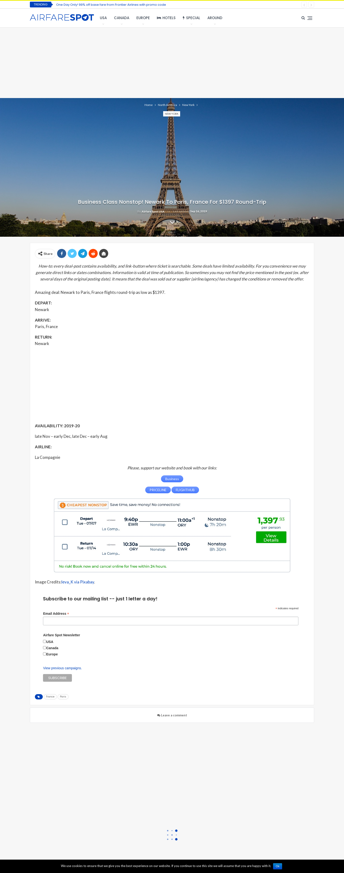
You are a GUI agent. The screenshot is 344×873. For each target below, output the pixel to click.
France (50, 696)
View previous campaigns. (62, 668)
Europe (143, 17)
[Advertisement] (172, 62)
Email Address (56, 613)
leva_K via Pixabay (77, 581)
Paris (63, 696)
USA (103, 17)
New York (171, 113)
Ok (278, 866)
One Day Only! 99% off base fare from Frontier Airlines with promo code (111, 4)
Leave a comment (172, 715)
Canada (121, 17)
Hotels (166, 17)
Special (191, 17)
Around (214, 17)
